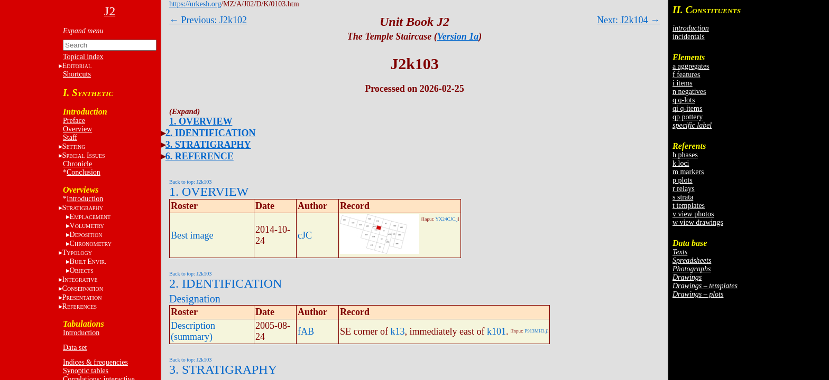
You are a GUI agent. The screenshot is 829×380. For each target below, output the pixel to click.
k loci (681, 163)
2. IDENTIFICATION (210, 133)
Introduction (85, 199)
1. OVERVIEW (200, 121)
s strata (683, 197)
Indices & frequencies (95, 362)
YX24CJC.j (446, 219)
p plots (683, 180)
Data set (75, 348)
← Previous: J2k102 (208, 20)
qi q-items (687, 108)
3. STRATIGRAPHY (208, 144)
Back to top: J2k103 (190, 182)
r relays (684, 189)
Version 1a (458, 36)
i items (683, 83)
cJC (305, 235)
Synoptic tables (85, 371)
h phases (685, 155)
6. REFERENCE (199, 156)
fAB (306, 331)
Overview (77, 129)
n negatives (689, 92)
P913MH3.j (535, 331)
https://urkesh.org (195, 4)
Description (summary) (193, 331)
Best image (192, 235)
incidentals (689, 37)
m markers (688, 172)
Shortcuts (77, 74)
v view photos (693, 214)
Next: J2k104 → (628, 20)
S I (83, 155)
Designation (194, 299)
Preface (74, 121)
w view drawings (698, 222)
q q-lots (684, 100)
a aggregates (691, 66)
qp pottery (688, 117)
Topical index (83, 57)
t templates (689, 206)
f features (686, 75)
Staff (70, 137)
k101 (496, 331)
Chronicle (77, 164)
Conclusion (83, 172)
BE (88, 261)
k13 (397, 331)
